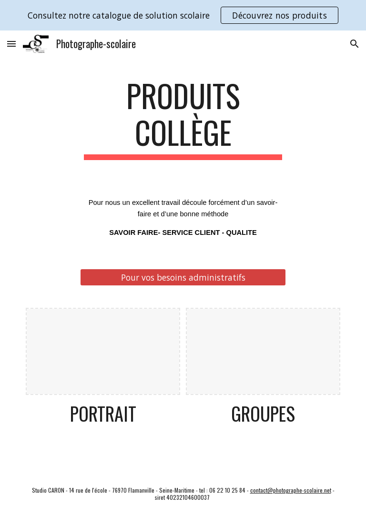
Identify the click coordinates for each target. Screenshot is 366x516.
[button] (11, 43)
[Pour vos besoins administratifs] (183, 277)
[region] (183, 15)
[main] (182, 119)
